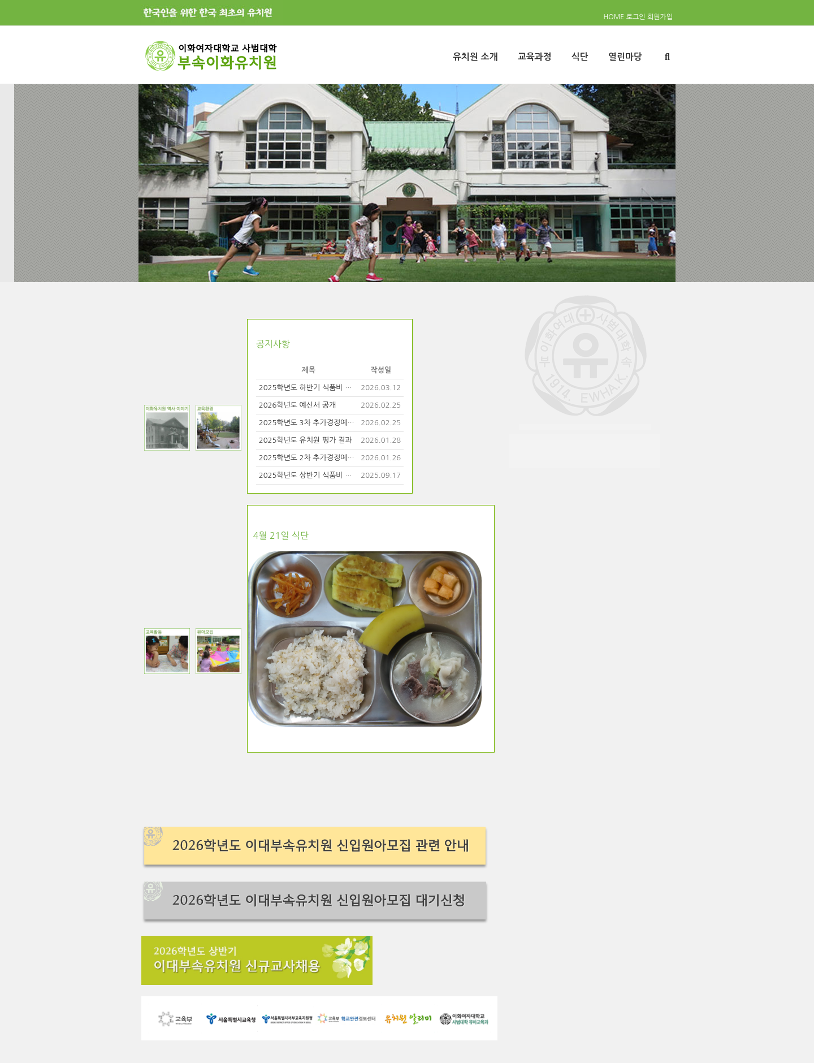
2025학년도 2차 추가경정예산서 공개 (318, 457)
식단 (579, 57)
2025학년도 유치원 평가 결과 (305, 440)
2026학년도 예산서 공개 (297, 405)
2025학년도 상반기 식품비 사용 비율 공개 (325, 475)
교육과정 (535, 57)
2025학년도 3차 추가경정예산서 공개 (318, 422)
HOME (614, 17)
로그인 (636, 17)
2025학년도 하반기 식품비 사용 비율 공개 (325, 387)
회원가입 (660, 17)
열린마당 (625, 57)
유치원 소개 (475, 57)
